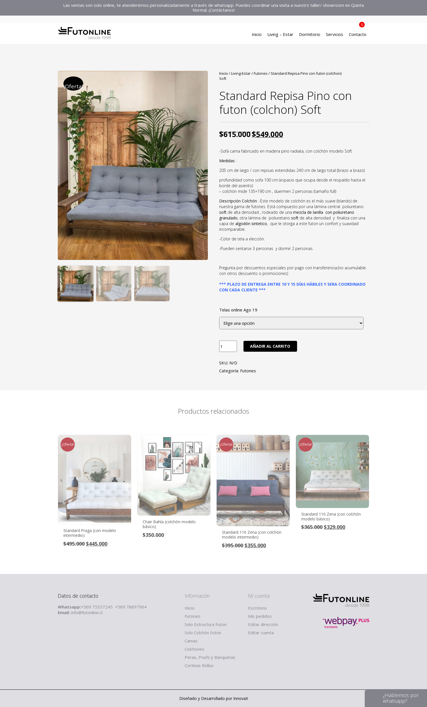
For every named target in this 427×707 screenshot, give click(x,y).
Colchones (194, 649)
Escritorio (257, 608)
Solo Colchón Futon (203, 632)
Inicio (257, 35)
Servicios (334, 35)
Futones (261, 73)
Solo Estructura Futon (206, 624)
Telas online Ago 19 (238, 309)
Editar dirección (263, 624)
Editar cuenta (261, 632)
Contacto (357, 35)
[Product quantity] (228, 346)
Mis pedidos (260, 616)
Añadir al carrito (270, 346)
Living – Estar (280, 35)
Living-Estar (241, 73)
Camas (191, 641)
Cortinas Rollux (199, 665)
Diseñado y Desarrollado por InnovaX (213, 698)
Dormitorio (309, 35)
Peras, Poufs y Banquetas (210, 657)
